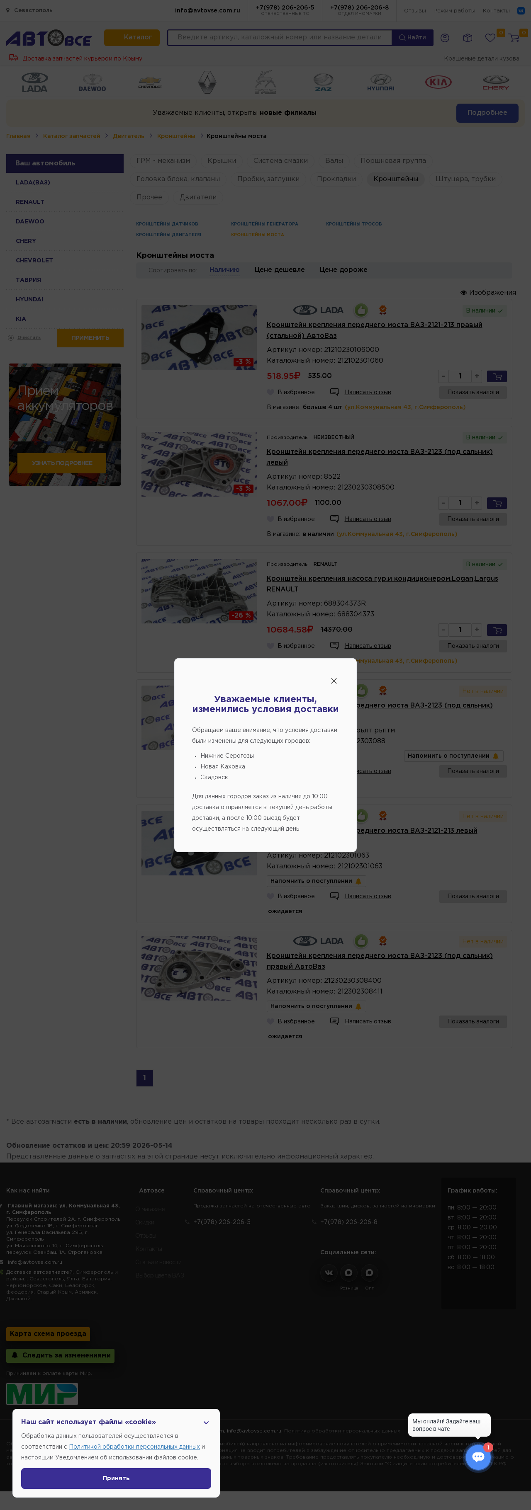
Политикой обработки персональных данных (134, 1447)
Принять (116, 1478)
